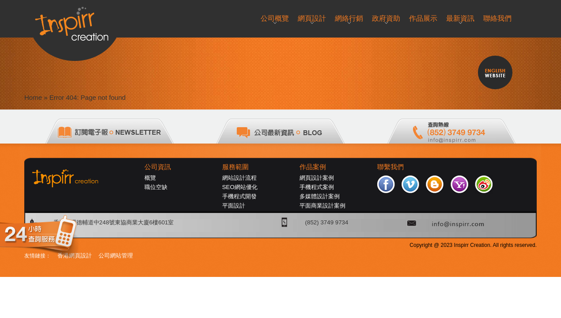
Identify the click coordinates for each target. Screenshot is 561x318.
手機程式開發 (239, 196)
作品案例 (312, 166)
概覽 (150, 177)
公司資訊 (157, 166)
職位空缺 (155, 187)
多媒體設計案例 (319, 196)
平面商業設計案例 (322, 205)
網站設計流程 (239, 177)
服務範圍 (235, 166)
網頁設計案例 (316, 177)
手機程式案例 (316, 187)
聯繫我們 (390, 166)
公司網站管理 (116, 255)
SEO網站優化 (240, 187)
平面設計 (233, 205)
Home (33, 97)
